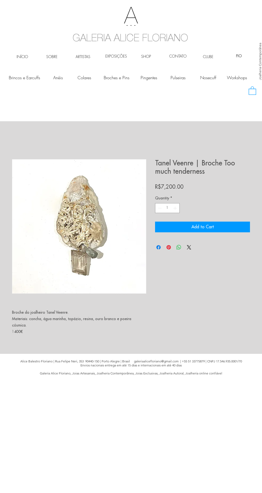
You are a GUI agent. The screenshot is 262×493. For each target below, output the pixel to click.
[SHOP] (146, 56)
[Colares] (84, 77)
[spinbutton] (167, 208)
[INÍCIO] (22, 57)
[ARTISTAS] (83, 57)
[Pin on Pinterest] (168, 247)
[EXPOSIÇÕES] (116, 56)
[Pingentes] (148, 77)
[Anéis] (58, 77)
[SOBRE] (51, 57)
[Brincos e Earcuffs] (24, 77)
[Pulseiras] (178, 77)
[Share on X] (189, 247)
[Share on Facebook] (158, 247)
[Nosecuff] (208, 77)
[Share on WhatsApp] (179, 247)
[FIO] (238, 56)
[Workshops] (237, 77)
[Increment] (175, 208)
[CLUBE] (208, 57)
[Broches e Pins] (116, 77)
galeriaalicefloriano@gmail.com (156, 361)
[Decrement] (159, 208)
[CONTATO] (178, 56)
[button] (252, 90)
